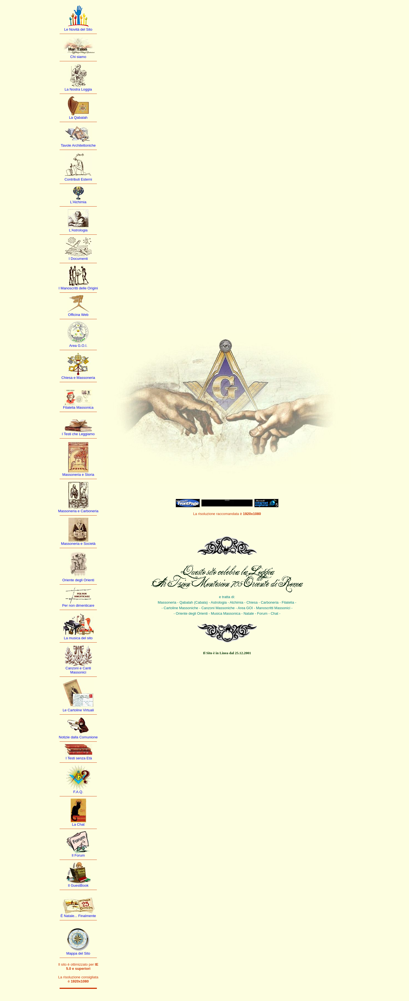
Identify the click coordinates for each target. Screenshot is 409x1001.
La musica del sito (78, 638)
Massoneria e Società (78, 544)
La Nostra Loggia (78, 89)
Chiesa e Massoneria (78, 378)
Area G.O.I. (78, 346)
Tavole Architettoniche (78, 145)
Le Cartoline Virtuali (78, 710)
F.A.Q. (78, 792)
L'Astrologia (78, 230)
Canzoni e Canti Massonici (78, 670)
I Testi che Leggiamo (78, 434)
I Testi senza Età (78, 758)
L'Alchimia (78, 202)
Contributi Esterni (78, 179)
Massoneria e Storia (78, 474)
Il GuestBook (78, 885)
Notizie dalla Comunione (78, 737)
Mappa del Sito (78, 953)
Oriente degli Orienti (78, 580)
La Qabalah (78, 117)
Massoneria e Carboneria (78, 511)
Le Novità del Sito (78, 29)
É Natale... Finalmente (78, 916)
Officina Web (78, 315)
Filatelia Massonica (78, 407)
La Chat (78, 824)
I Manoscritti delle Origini (78, 288)
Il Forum (78, 855)
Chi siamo (78, 57)
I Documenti (78, 259)
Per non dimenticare (78, 605)
